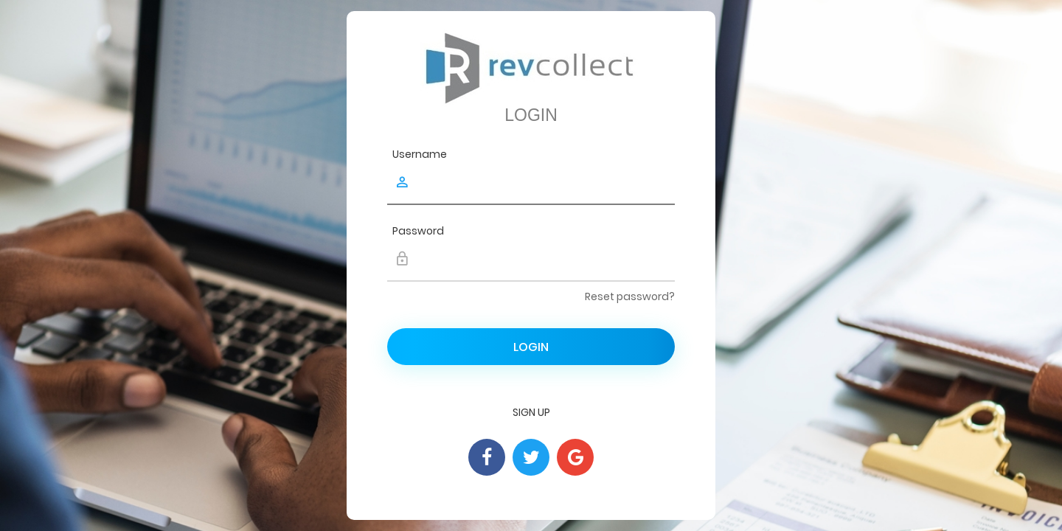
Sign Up (531, 412)
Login (531, 347)
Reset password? (630, 296)
